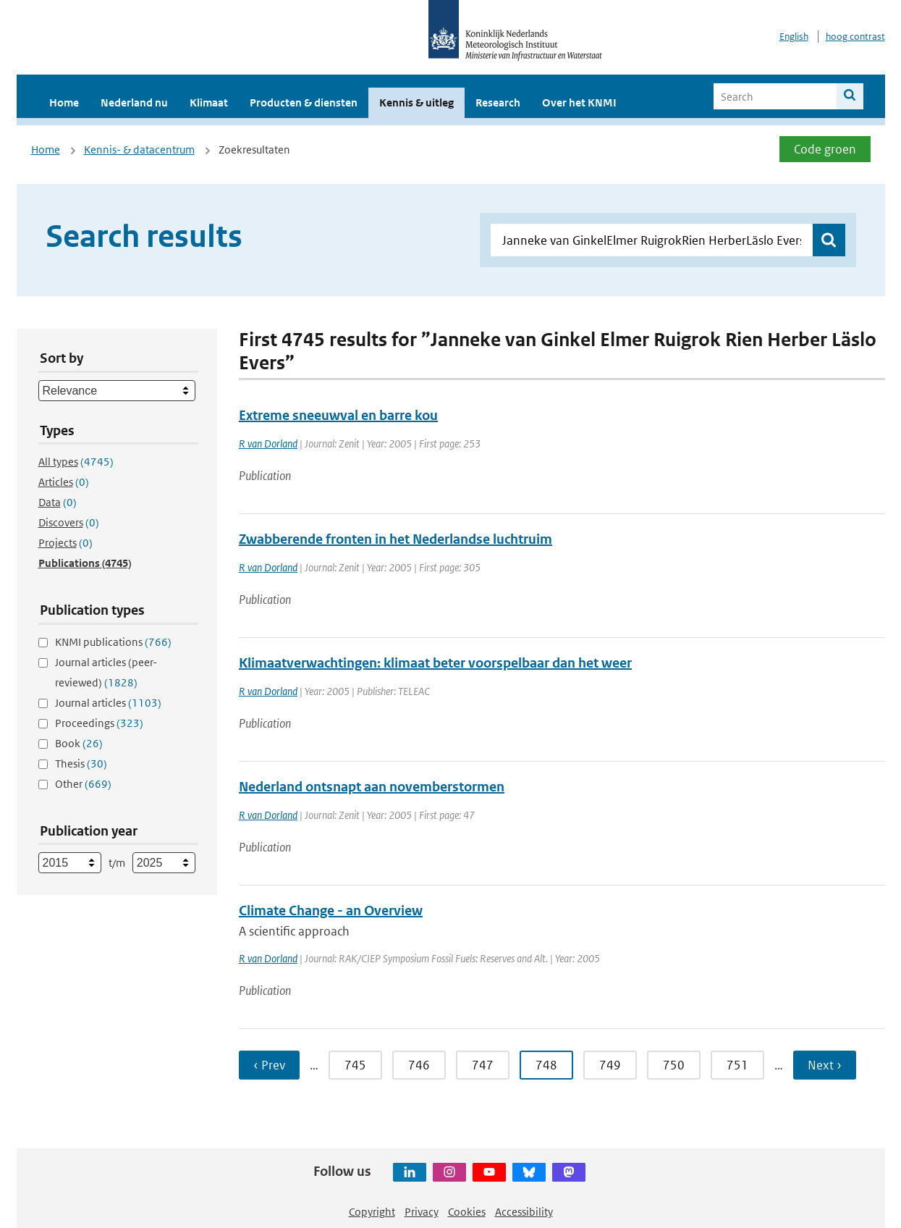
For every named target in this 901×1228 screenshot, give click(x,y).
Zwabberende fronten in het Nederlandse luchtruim (395, 539)
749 (610, 1065)
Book (79, 743)
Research (497, 102)
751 (737, 1065)
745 (355, 1065)
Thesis (81, 763)
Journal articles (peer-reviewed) (106, 672)
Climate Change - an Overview (331, 910)
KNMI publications (113, 642)
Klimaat (209, 102)
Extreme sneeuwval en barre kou (338, 415)
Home (64, 102)
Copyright (372, 1212)
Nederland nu (134, 102)
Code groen (825, 149)
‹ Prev (269, 1065)
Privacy (422, 1212)
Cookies (467, 1212)
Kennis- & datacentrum (139, 149)
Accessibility (524, 1212)
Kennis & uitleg (416, 102)
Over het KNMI (579, 102)
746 (419, 1065)
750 (674, 1065)
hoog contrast (855, 36)
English (793, 36)
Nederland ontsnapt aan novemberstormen (371, 786)
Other (83, 784)
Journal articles (108, 703)
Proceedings (99, 723)
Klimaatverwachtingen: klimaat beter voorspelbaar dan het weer (435, 663)
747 (483, 1065)
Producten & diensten (304, 102)
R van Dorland (268, 443)
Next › (825, 1065)
